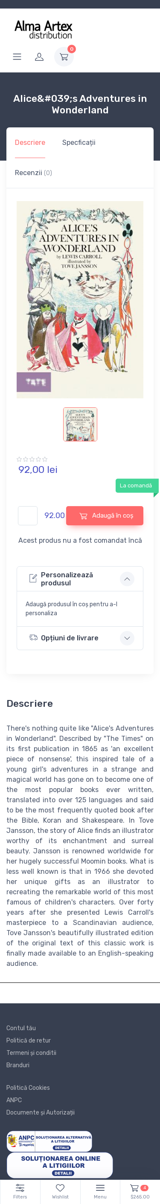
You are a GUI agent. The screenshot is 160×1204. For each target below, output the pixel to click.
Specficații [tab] (79, 142)
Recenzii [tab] (33, 173)
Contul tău (21, 1028)
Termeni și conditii (31, 1053)
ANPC (14, 1100)
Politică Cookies (28, 1088)
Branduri (17, 1065)
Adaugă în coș (106, 516)
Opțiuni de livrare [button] (64, 637)
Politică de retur (28, 1040)
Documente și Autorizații (40, 1112)
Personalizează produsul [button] (61, 579)
